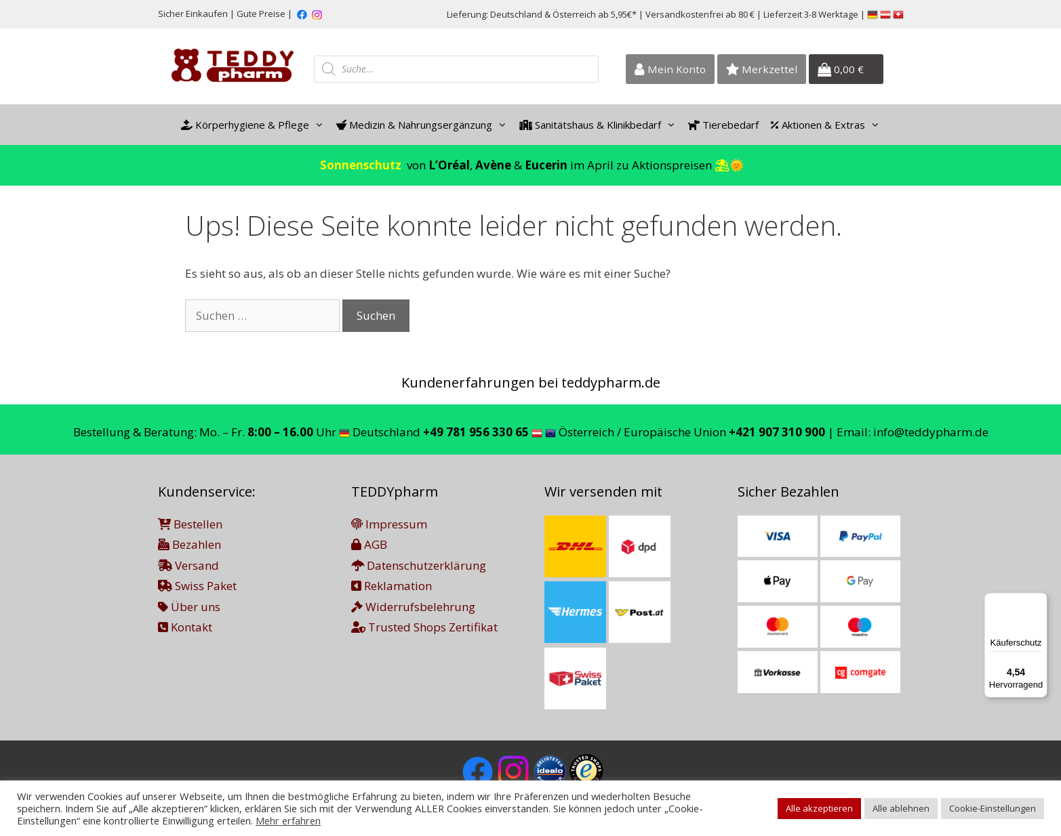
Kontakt (185, 627)
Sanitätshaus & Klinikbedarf (600, 124)
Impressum (389, 524)
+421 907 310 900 (777, 432)
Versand (188, 565)
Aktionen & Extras (828, 124)
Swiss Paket (197, 585)
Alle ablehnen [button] (901, 808)
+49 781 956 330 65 (476, 432)
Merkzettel (761, 69)
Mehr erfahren (288, 820)
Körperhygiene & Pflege (255, 124)
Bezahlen (189, 544)
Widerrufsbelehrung (413, 606)
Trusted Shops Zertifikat (424, 627)
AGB (369, 544)
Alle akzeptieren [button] (819, 808)
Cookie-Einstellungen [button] (992, 808)
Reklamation (391, 585)
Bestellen (190, 524)
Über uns (189, 606)
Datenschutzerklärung (418, 565)
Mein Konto (670, 69)
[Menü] (1039, 601)
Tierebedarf (723, 124)
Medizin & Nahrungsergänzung (424, 124)
